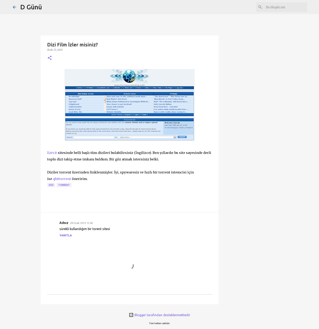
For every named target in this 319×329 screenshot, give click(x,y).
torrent (64, 185)
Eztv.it (52, 153)
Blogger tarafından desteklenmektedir (159, 315)
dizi (51, 185)
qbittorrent (62, 179)
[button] (49, 58)
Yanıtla (65, 235)
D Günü (31, 7)
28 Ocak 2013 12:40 (81, 223)
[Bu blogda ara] (285, 7)
